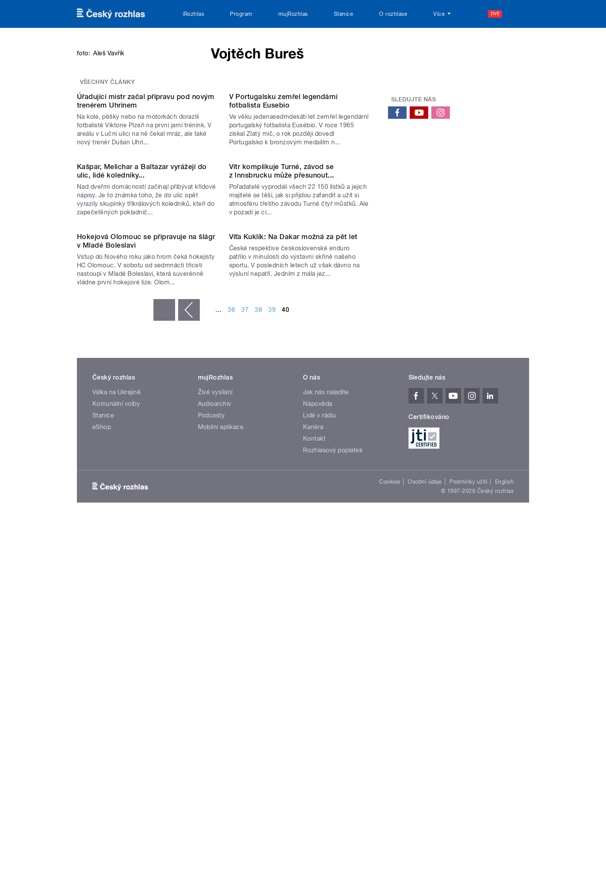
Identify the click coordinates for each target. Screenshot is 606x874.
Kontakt (314, 791)
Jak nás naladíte (326, 745)
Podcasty (211, 768)
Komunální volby (116, 756)
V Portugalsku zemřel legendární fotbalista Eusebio (283, 296)
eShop (101, 779)
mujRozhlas (293, 14)
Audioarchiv (215, 756)
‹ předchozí (189, 663)
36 (231, 662)
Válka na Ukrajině (116, 745)
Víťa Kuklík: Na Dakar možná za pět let (293, 589)
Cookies (389, 834)
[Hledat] (518, 14)
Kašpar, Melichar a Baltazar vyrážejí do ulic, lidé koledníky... (142, 445)
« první (164, 663)
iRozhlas (193, 14)
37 (245, 662)
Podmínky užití (468, 834)
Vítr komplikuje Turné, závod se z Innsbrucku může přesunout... (281, 445)
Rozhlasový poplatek (333, 803)
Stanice (343, 14)
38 (258, 662)
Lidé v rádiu (319, 768)
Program (241, 14)
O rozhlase (393, 14)
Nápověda (317, 756)
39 (272, 662)
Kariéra (313, 779)
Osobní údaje (425, 834)
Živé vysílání (215, 745)
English (504, 834)
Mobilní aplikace (221, 779)
